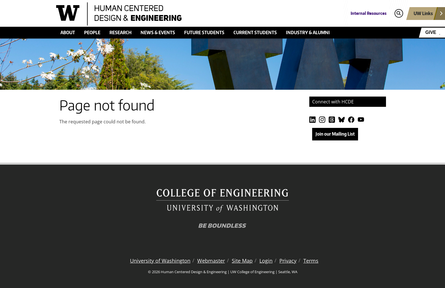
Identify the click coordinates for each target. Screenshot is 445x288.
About (67, 32)
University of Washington (160, 260)
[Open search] (398, 13)
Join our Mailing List (335, 134)
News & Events (158, 32)
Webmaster (211, 260)
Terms (310, 260)
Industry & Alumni (308, 32)
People (92, 32)
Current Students (255, 32)
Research (120, 32)
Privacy (287, 260)
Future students (204, 32)
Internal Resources (369, 13)
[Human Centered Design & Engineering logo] (181, 14)
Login (266, 260)
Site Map (242, 260)
